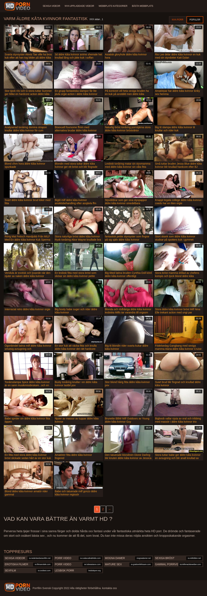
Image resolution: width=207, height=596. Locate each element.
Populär (195, 19)
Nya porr (177, 19)
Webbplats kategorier (113, 6)
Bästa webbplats (142, 6)
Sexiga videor (51, 6)
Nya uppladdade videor (79, 6)
